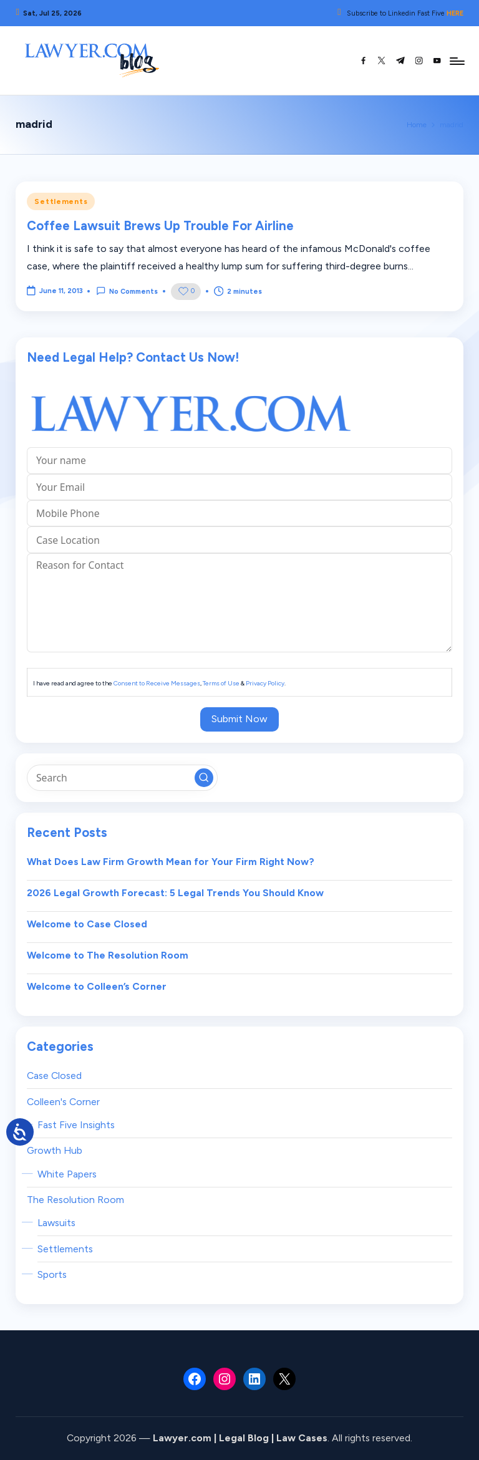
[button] (204, 777)
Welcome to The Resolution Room (107, 955)
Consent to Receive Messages (157, 683)
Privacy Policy (265, 683)
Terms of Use (221, 683)
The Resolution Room (75, 1200)
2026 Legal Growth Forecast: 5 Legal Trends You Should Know (175, 893)
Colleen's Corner (63, 1102)
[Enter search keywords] (122, 778)
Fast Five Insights (76, 1125)
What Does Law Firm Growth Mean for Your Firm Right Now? (170, 862)
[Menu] (456, 60)
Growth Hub (54, 1150)
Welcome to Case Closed (87, 924)
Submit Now (239, 719)
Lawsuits (56, 1223)
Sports (52, 1274)
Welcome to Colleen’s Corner (97, 986)
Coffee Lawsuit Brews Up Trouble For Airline (160, 225)
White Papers (67, 1174)
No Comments (127, 291)
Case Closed (54, 1075)
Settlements (60, 201)
